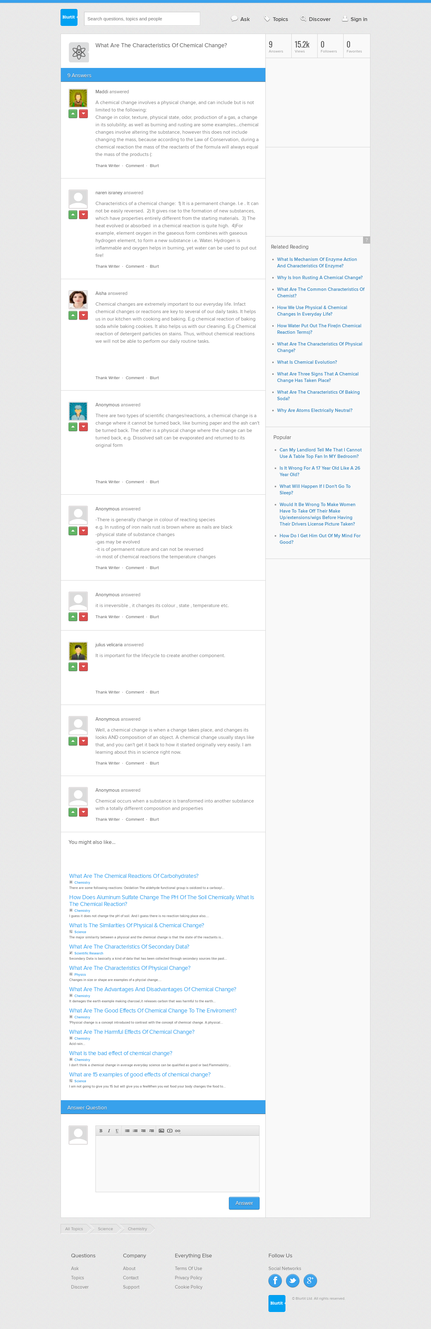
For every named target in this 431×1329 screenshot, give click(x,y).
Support (131, 1287)
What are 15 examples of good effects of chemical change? (139, 1074)
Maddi (101, 91)
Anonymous (107, 405)
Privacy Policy (188, 1278)
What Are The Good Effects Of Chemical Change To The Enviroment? (153, 1010)
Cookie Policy (188, 1287)
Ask (240, 19)
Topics (275, 19)
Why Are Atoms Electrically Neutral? (315, 410)
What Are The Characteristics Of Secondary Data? (129, 946)
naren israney (108, 192)
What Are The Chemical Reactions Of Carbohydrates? (134, 876)
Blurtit (69, 18)
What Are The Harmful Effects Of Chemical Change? (131, 1032)
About (129, 1268)
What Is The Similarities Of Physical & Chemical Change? (136, 925)
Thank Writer (107, 165)
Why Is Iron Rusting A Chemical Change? (320, 278)
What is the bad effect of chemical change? (120, 1053)
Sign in (353, 19)
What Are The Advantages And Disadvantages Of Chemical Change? (152, 989)
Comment (135, 165)
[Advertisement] (167, 356)
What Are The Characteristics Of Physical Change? (129, 968)
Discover (315, 19)
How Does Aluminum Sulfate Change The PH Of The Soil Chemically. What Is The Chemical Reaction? (161, 901)
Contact (130, 1278)
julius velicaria (109, 645)
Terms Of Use (188, 1268)
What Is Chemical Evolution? (307, 362)
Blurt (154, 165)
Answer (244, 1203)
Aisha (101, 293)
